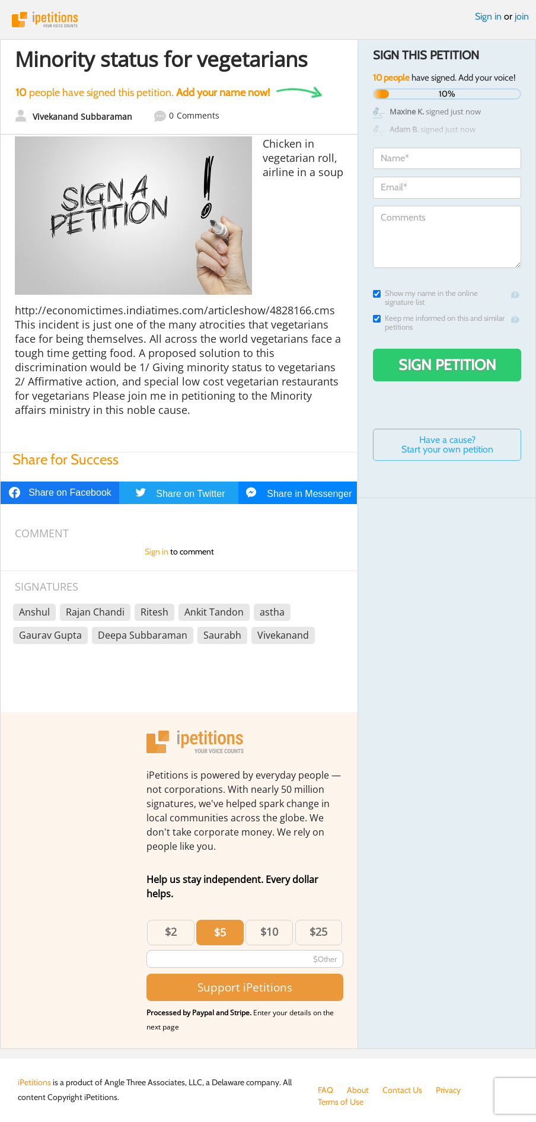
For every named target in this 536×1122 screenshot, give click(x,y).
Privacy (448, 1090)
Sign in (488, 16)
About (358, 1090)
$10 (269, 932)
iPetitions (268, 19)
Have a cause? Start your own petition (447, 444)
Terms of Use (340, 1101)
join (522, 16)
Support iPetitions (244, 987)
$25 (318, 932)
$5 (220, 932)
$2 (171, 932)
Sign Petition (447, 365)
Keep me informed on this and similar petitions (439, 323)
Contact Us (402, 1090)
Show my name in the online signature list (425, 298)
